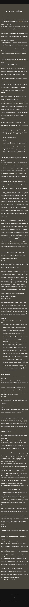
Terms (11, 594)
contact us (26, 579)
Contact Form (4, 294)
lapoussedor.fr (20, 21)
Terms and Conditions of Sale (20, 60)
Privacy (17, 594)
